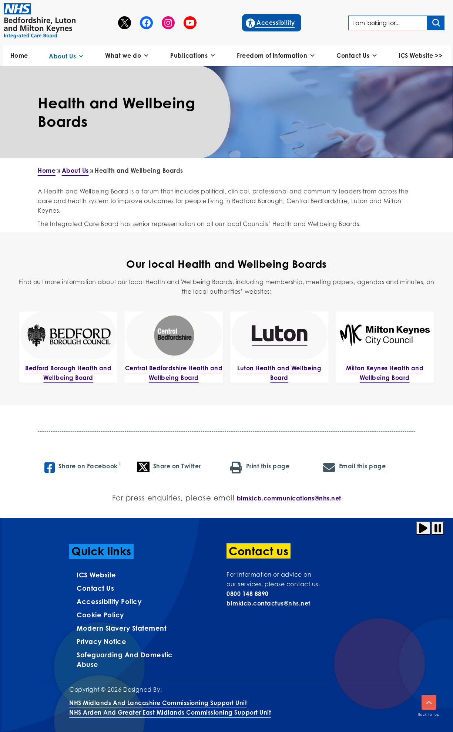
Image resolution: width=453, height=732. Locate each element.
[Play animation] (423, 528)
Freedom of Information (276, 56)
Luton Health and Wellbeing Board (279, 372)
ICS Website (96, 575)
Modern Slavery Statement (121, 628)
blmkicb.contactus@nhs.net (268, 603)
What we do (127, 56)
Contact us (95, 588)
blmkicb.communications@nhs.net (289, 498)
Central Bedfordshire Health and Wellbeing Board (174, 372)
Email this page (354, 467)
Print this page (259, 467)
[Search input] (435, 23)
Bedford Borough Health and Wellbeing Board (68, 372)
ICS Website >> (421, 55)
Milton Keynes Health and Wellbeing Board (384, 372)
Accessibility (270, 21)
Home (19, 55)
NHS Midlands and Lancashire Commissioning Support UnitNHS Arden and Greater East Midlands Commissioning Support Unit (170, 707)
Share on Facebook (81, 467)
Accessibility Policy (109, 601)
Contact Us (357, 56)
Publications (193, 56)
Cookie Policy (100, 615)
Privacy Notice (101, 641)
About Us (66, 56)
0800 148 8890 (247, 593)
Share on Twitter (169, 467)
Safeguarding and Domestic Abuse (125, 659)
